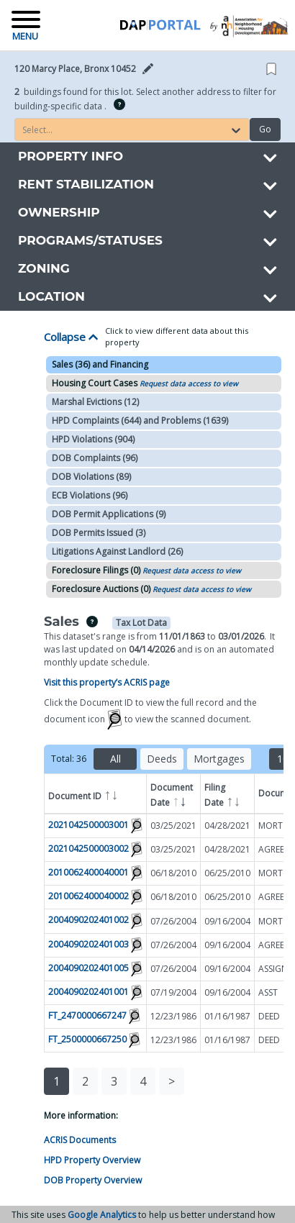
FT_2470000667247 (87, 1015)
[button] (88, 69)
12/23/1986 (173, 1016)
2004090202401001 (88, 992)
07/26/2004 (173, 921)
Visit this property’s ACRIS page (107, 682)
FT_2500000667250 (87, 1039)
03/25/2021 (173, 825)
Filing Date (222, 795)
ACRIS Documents (80, 1140)
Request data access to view (189, 383)
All (115, 758)
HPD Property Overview (92, 1160)
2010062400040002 (88, 897)
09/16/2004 (227, 921)
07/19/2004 (173, 992)
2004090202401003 (88, 944)
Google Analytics (102, 1215)
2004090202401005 (88, 968)
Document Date (171, 795)
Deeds (162, 758)
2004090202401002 (88, 920)
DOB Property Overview (93, 1180)
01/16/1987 (227, 1016)
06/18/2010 (173, 873)
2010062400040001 (88, 873)
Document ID (83, 794)
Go (265, 129)
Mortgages (219, 758)
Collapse (71, 336)
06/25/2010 (227, 873)
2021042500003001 (88, 825)
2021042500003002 (88, 848)
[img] (119, 104)
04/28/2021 (227, 825)
